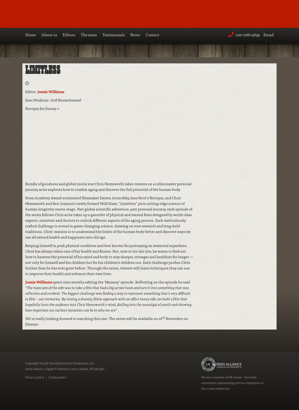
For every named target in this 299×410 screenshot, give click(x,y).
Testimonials (114, 34)
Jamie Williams (50, 91)
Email (268, 34)
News (135, 34)
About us (49, 34)
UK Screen (235, 377)
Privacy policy (34, 377)
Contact (152, 34)
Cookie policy (58, 377)
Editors (69, 34)
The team (89, 34)
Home (30, 34)
